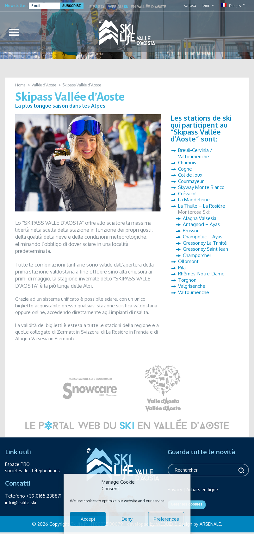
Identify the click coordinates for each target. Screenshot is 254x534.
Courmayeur (191, 181)
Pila (182, 268)
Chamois (187, 163)
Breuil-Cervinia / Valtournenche (195, 153)
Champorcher (197, 255)
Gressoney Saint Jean (205, 249)
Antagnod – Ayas (201, 224)
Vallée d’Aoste (44, 85)
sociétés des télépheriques (32, 470)
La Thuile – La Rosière (201, 206)
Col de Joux (190, 175)
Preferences (166, 519)
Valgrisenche (191, 286)
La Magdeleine (194, 200)
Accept (88, 519)
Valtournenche (193, 292)
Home (20, 85)
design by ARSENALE (200, 524)
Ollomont (188, 261)
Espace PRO (17, 464)
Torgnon (187, 280)
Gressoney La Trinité (205, 243)
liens (205, 5)
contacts (190, 5)
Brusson (191, 231)
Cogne (185, 169)
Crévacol (187, 194)
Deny (127, 519)
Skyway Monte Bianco (201, 187)
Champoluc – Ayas (202, 237)
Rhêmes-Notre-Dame (201, 274)
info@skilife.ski (20, 502)
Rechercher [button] (241, 470)
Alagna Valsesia (199, 218)
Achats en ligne (202, 489)
